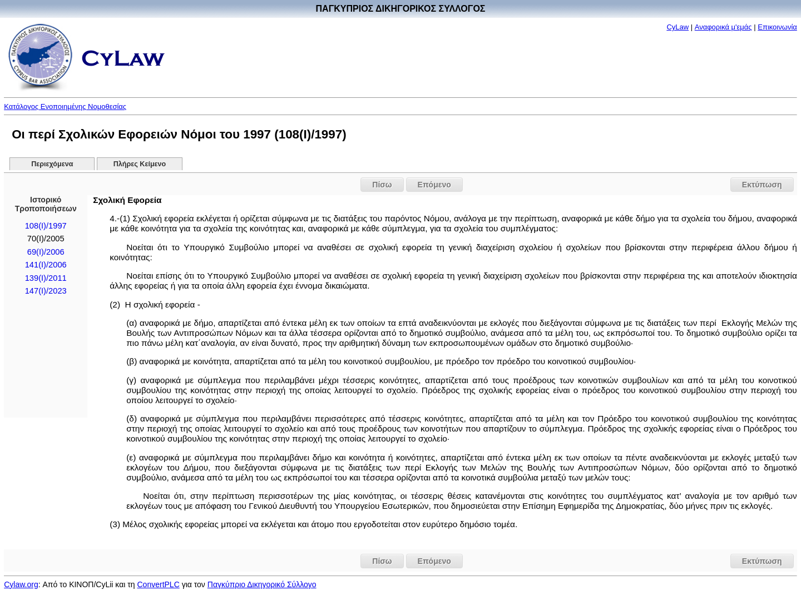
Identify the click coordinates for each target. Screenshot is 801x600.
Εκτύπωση (762, 184)
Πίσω (382, 184)
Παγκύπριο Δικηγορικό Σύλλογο (262, 584)
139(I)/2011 (46, 278)
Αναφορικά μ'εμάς (723, 27)
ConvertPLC (158, 584)
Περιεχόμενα (52, 164)
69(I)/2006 (46, 251)
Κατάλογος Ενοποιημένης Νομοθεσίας (65, 106)
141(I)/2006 (46, 264)
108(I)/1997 (46, 225)
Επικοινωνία (777, 27)
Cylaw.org (21, 584)
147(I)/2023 (46, 290)
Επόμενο (434, 184)
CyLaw (677, 27)
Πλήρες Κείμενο (139, 164)
